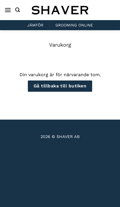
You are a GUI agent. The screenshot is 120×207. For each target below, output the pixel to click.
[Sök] (17, 10)
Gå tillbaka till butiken (60, 86)
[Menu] (7, 10)
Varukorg (60, 45)
